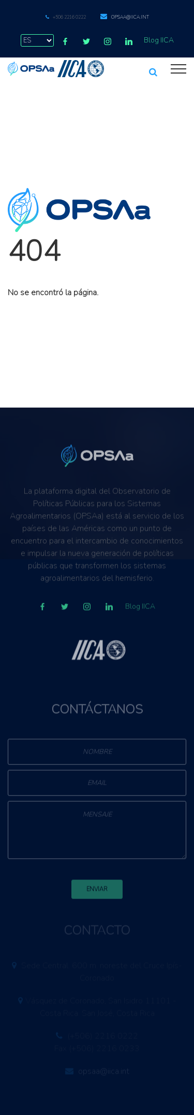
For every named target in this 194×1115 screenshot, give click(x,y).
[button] (153, 67)
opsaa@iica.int (130, 17)
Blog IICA (159, 40)
